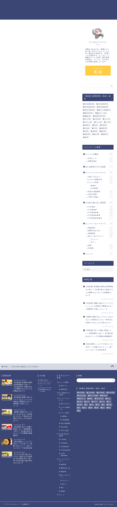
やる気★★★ (100, 212)
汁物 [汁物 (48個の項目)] (104, 125)
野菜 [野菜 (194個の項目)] (87, 134)
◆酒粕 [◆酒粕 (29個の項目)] (88, 116)
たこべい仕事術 (99, 154)
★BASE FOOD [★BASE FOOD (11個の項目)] (100, 116)
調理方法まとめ (100, 230)
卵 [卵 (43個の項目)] (96, 125)
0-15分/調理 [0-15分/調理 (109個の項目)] (89, 104)
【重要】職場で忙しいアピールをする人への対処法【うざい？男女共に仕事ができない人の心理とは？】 (99, 320)
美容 (100, 245)
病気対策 (100, 228)
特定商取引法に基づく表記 (45, 390)
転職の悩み (100, 161)
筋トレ (93, 242)
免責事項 (25, 504)
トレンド (99, 253)
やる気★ (100, 207)
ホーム (30, 4)
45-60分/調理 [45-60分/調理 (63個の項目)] (103, 107)
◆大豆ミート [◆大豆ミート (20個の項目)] (101, 113)
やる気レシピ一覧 (44, 4)
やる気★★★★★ (100, 218)
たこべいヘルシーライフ (99, 223)
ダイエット (94, 239)
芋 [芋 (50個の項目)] (86, 131)
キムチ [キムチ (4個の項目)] (107, 119)
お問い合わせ (44, 380)
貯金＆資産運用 (61, 4)
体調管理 (100, 233)
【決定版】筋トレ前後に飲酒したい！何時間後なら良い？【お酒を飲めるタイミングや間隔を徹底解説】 (99, 333)
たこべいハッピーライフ (99, 172)
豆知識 (100, 248)
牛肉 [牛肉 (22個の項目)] (87, 128)
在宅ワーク (100, 158)
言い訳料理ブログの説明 (99, 166)
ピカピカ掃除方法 (100, 179)
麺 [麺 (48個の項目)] (86, 137)
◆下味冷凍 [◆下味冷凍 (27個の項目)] (89, 113)
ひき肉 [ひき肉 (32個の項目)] (98, 119)
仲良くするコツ (100, 177)
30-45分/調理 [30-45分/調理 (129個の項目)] (90, 107)
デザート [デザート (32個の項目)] (88, 122)
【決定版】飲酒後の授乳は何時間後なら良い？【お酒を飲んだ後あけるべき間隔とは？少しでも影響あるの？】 (99, 291)
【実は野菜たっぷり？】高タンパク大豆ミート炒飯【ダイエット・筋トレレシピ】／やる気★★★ (99, 347)
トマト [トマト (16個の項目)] (99, 122)
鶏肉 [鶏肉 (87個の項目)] (105, 134)
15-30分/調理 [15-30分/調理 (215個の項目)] (103, 104)
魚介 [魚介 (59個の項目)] (96, 134)
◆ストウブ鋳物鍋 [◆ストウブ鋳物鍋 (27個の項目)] (104, 110)
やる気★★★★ (100, 215)
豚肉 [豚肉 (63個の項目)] (103, 131)
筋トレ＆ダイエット (79, 4)
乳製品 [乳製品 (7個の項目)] (87, 125)
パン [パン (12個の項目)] (108, 122)
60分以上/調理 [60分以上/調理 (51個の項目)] (90, 110)
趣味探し (94, 185)
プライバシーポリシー (45, 384)
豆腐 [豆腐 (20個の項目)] (94, 131)
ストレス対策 (96, 4)
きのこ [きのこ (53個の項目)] (88, 119)
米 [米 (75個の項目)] (95, 128)
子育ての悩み (100, 197)
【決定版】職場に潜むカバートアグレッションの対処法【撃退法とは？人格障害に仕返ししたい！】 (99, 306)
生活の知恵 (100, 194)
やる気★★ (100, 210)
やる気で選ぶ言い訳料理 (99, 202)
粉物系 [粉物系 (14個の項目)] (104, 128)
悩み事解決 (94, 188)
